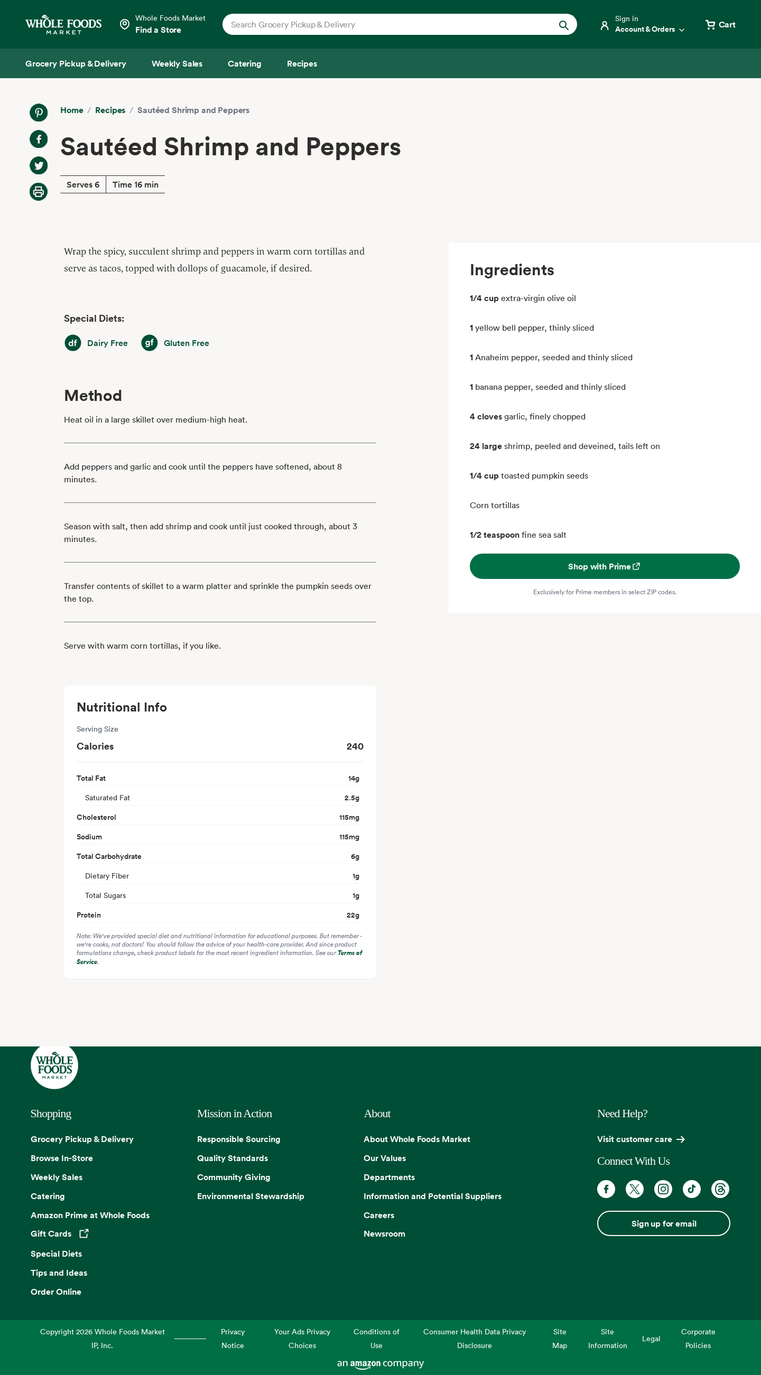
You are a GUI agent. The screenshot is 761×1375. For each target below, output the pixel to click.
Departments (389, 1177)
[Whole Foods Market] (63, 24)
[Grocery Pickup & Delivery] (75, 63)
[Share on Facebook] (39, 139)
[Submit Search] (564, 24)
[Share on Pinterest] (39, 112)
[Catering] (245, 63)
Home (71, 110)
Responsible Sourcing (239, 1139)
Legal (651, 1338)
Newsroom (384, 1233)
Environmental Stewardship (250, 1196)
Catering (48, 1196)
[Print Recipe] (39, 192)
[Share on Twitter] (39, 165)
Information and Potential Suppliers (433, 1196)
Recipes (110, 110)
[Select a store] (162, 24)
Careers (379, 1215)
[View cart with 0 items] (720, 24)
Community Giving (234, 1177)
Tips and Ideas (59, 1272)
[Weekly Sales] (177, 63)
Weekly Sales (56, 1177)
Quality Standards (232, 1158)
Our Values (385, 1158)
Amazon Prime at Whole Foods (90, 1215)
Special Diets (56, 1253)
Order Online (56, 1291)
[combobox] (383, 24)
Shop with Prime (605, 566)
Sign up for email (664, 1223)
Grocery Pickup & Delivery (82, 1139)
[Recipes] (302, 63)
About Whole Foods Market (417, 1139)
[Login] (642, 24)
